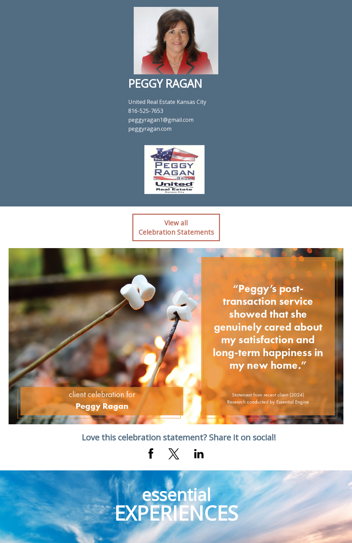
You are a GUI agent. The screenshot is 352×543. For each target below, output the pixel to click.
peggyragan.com (150, 128)
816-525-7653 (145, 111)
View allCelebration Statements (176, 227)
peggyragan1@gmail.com (161, 120)
